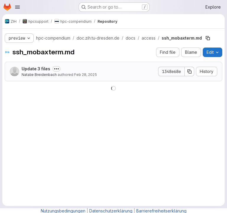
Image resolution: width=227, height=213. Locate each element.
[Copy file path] (208, 38)
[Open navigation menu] (17, 7)
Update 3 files (36, 68)
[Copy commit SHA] (189, 71)
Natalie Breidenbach (39, 74)
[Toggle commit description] (56, 68)
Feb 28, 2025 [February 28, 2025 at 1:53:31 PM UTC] (85, 74)
